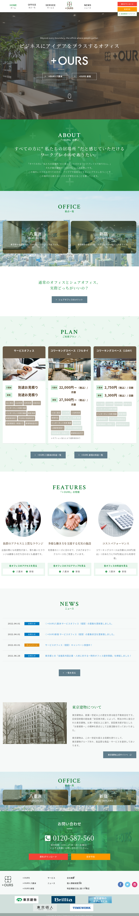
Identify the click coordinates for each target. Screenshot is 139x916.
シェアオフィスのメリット (71, 303)
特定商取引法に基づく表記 (78, 894)
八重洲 (19, 574)
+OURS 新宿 (85, 76)
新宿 (31, 574)
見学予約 (90, 864)
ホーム (13, 7)
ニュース (87, 7)
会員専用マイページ (128, 14)
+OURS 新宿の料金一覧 (92, 458)
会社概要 (71, 885)
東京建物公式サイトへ (118, 760)
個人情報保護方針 (74, 890)
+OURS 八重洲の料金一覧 (49, 458)
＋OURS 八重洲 (31, 890)
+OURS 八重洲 (55, 76)
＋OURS (28, 885)
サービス (50, 7)
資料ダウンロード (127, 4)
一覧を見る (71, 678)
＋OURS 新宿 (30, 894)
